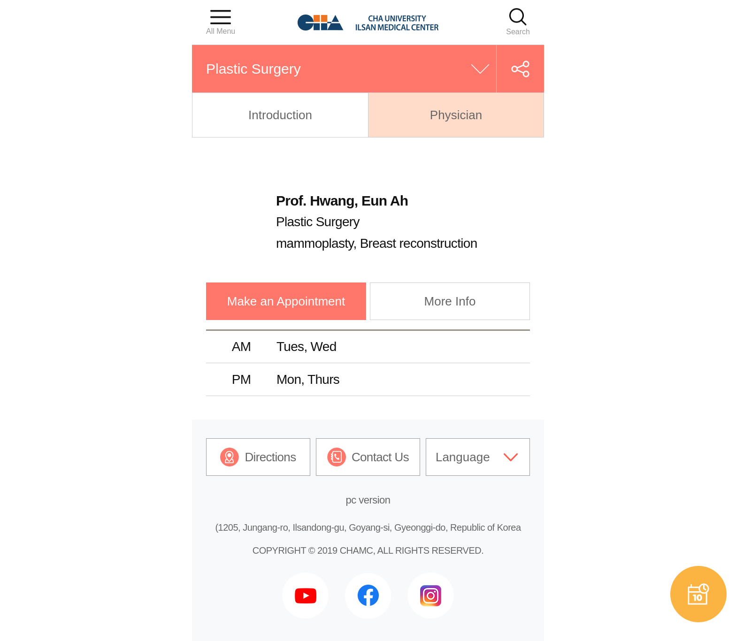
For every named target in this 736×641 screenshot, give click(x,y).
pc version (368, 500)
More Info (450, 301)
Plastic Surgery (253, 68)
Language (463, 457)
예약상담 (698, 594)
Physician (456, 115)
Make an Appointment (286, 301)
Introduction (280, 115)
